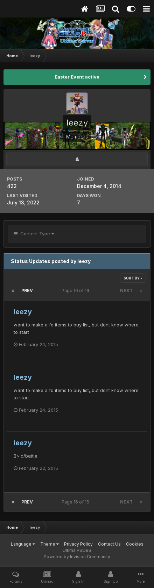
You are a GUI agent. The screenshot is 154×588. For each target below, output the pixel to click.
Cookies (135, 544)
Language (23, 544)
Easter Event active (77, 77)
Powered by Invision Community (77, 556)
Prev (27, 290)
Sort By (133, 278)
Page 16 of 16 (76, 290)
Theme (49, 544)
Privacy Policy (78, 544)
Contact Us (109, 544)
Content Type (34, 233)
